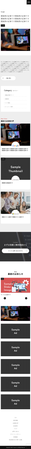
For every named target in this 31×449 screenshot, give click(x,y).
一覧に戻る (6, 78)
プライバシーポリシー (15, 434)
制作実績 (15, 420)
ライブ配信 (7, 102)
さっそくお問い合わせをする (17, 251)
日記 (2, 278)
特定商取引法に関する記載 (15, 439)
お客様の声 (15, 423)
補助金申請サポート (9, 95)
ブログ (15, 428)
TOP (15, 417)
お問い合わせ (15, 431)
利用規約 (15, 437)
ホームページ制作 (9, 106)
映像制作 (7, 99)
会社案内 (15, 425)
